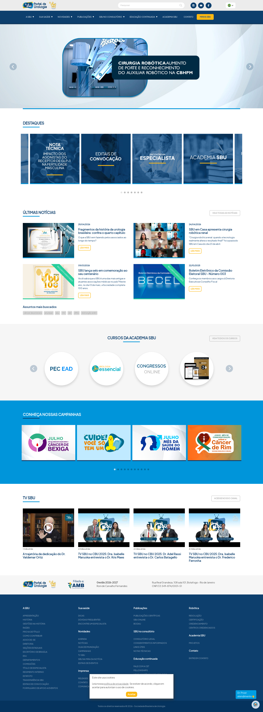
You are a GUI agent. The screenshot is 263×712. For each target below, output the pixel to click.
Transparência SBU (49, 680)
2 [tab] (124, 192)
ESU (41, 656)
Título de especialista (51, 668)
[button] (230, 5)
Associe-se (45, 640)
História (43, 619)
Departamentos (47, 660)
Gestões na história (50, 623)
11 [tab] (148, 469)
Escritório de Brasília (51, 652)
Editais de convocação (52, 684)
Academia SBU (170, 17)
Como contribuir (49, 636)
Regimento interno (49, 672)
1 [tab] (121, 192)
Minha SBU (205, 17)
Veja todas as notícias (224, 213)
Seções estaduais (49, 648)
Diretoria (44, 644)
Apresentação (47, 615)
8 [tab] (138, 469)
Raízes (42, 627)
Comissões (45, 664)
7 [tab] (141, 192)
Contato (188, 17)
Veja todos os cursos (224, 338)
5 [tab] (135, 192)
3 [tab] (128, 192)
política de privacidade (116, 683)
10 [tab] (145, 469)
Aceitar (132, 694)
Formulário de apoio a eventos (56, 688)
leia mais (84, 264)
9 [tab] (141, 469)
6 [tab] (138, 192)
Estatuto (44, 676)
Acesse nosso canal (225, 498)
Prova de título (47, 632)
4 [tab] (131, 192)
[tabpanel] (157, 159)
